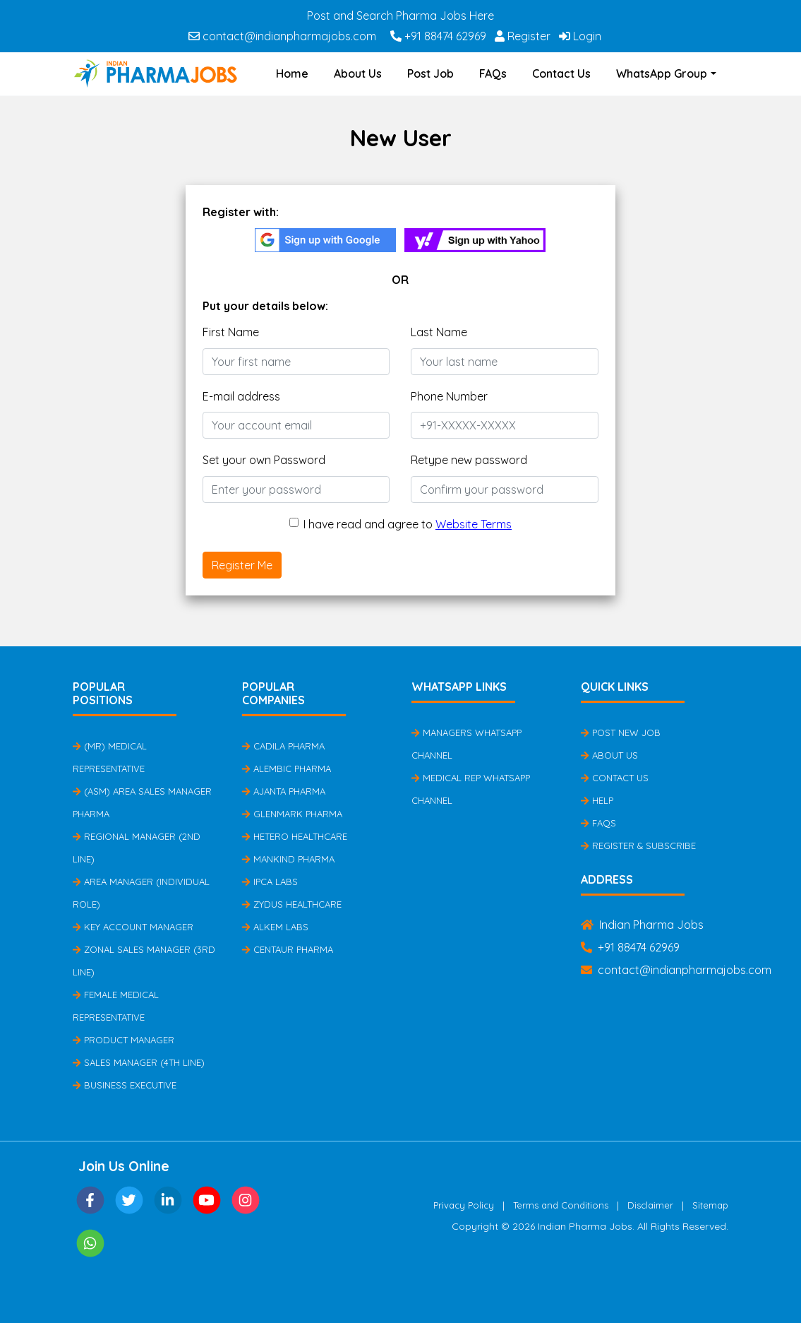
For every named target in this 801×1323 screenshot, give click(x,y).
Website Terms (473, 524)
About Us (358, 73)
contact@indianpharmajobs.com (282, 36)
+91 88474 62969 (438, 36)
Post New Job (621, 732)
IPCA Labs (270, 881)
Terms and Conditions (560, 1205)
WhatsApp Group (661, 73)
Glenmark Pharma (292, 813)
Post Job (430, 73)
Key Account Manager (133, 926)
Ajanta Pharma (283, 791)
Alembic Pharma (286, 768)
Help (597, 800)
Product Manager (123, 1039)
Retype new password (469, 460)
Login (580, 36)
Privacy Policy (463, 1205)
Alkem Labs (275, 926)
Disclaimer (650, 1205)
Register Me (242, 565)
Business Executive (124, 1085)
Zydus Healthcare (292, 904)
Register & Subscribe (638, 845)
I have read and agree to (407, 524)
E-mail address (241, 396)
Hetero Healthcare (294, 836)
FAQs (493, 73)
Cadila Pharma (283, 746)
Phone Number (449, 396)
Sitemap (710, 1205)
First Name (231, 332)
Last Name (439, 332)
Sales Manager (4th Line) (139, 1062)
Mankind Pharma (288, 859)
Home (292, 73)
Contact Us (561, 73)
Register (522, 36)
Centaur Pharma (287, 949)
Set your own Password (264, 460)
